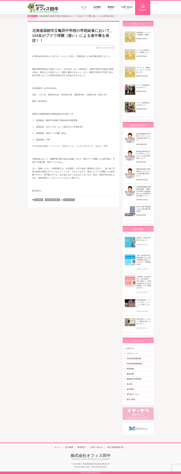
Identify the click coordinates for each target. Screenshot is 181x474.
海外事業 (130, 389)
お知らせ (130, 348)
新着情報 (39, 200)
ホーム (84, 8)
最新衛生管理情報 (52, 200)
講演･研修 (131, 399)
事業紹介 (111, 8)
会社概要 (97, 8)
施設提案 (130, 374)
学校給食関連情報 (134, 358)
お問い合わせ (127, 8)
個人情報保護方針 (115, 447)
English (142, 8)
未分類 (129, 384)
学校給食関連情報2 (134, 364)
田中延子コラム (133, 394)
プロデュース (132, 353)
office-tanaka (69, 200)
